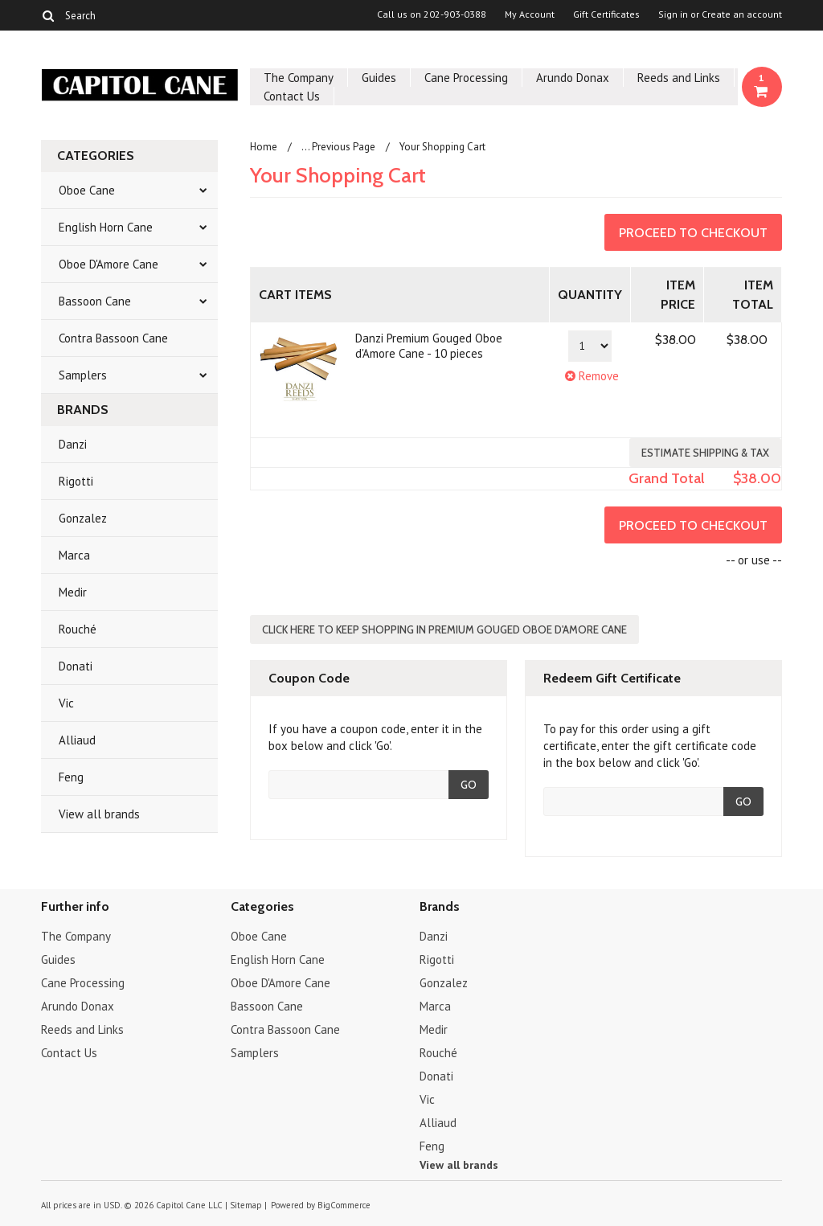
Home (263, 147)
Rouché (77, 629)
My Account (530, 14)
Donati (75, 666)
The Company (299, 77)
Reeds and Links (678, 77)
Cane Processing (466, 77)
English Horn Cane (106, 227)
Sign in (673, 14)
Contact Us (292, 96)
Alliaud (77, 740)
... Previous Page (338, 147)
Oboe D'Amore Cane (108, 264)
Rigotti (76, 481)
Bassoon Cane (95, 301)
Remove (590, 375)
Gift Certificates (606, 14)
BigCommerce (344, 1205)
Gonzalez (83, 518)
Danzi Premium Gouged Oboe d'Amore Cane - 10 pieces (428, 345)
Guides (379, 77)
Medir (73, 592)
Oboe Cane (87, 190)
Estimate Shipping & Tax (705, 452)
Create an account (742, 14)
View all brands (99, 814)
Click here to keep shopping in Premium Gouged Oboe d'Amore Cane (444, 629)
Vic (66, 703)
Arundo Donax (572, 77)
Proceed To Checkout (693, 232)
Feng (71, 777)
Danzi (73, 444)
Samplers (83, 375)
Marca (74, 555)
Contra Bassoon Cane (113, 338)
